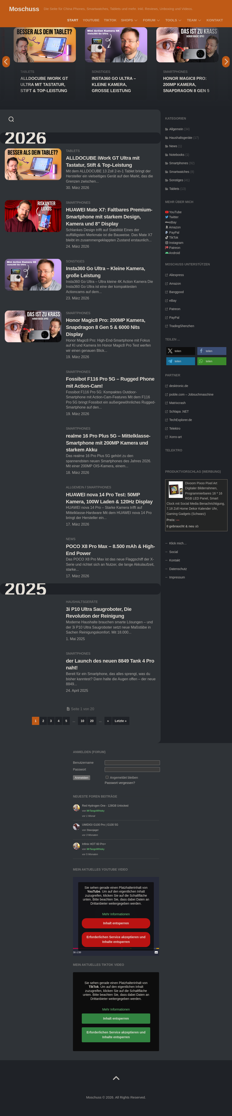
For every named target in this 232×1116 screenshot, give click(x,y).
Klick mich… (178, 543)
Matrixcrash (177, 403)
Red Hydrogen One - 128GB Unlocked (105, 805)
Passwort (79, 769)
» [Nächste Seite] (108, 721)
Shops (127, 20)
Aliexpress (176, 275)
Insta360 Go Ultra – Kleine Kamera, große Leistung (114, 84)
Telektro (174, 428)
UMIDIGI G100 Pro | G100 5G (100, 824)
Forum (149, 20)
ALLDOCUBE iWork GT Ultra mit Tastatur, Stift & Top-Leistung (44, 84)
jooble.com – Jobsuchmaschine (191, 394)
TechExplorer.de (180, 420)
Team (192, 20)
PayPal (174, 232)
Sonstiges (101, 71)
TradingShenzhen (181, 326)
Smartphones (175, 71)
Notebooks (176, 155)
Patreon (174, 248)
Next (226, 61)
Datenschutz (178, 569)
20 (92, 721)
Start (72, 20)
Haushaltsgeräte (82, 602)
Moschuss (24, 8)
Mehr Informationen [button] (116, 914)
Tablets (27, 71)
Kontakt (215, 20)
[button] (180, 351)
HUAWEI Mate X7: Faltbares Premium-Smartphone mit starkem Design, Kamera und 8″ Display (109, 217)
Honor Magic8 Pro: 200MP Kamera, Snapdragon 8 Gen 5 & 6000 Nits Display (105, 327)
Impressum (177, 577)
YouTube (91, 20)
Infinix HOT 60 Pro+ (94, 844)
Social (173, 552)
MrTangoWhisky (95, 810)
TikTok (110, 20)
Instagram (176, 243)
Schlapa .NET (179, 411)
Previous (6, 61)
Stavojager (93, 830)
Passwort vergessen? (120, 783)
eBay (172, 222)
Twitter (174, 217)
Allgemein (75, 487)
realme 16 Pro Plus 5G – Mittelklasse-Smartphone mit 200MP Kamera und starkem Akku (108, 443)
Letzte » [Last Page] (121, 721)
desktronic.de (178, 386)
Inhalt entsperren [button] (116, 923)
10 (82, 721)
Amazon (175, 227)
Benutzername (83, 762)
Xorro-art (175, 437)
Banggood (176, 292)
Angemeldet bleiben (124, 777)
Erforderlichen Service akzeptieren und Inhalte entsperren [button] (116, 939)
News (70, 539)
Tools (171, 20)
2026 (25, 138)
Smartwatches (179, 172)
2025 (25, 589)
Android (174, 253)
